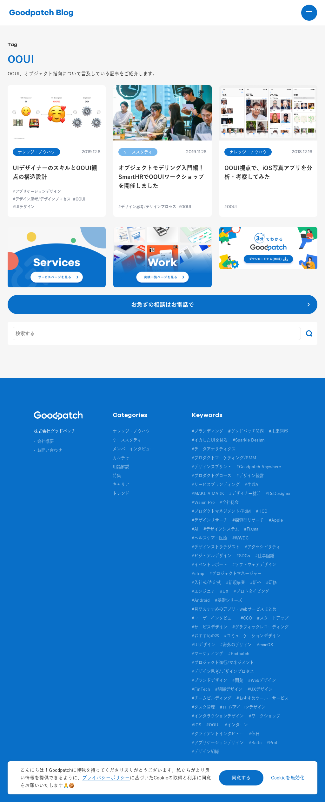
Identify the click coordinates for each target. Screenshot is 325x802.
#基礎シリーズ (228, 600)
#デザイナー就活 (245, 493)
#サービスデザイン (209, 627)
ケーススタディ (127, 440)
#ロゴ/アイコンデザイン (243, 707)
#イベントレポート (209, 564)
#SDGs (243, 555)
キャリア (121, 484)
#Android (201, 600)
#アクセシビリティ (262, 547)
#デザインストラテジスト (216, 547)
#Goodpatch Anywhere (258, 466)
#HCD (262, 511)
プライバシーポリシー (106, 777)
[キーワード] (157, 333)
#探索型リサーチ (248, 520)
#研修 (271, 582)
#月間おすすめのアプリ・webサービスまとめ (234, 609)
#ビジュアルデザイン (211, 555)
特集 (117, 475)
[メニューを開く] (309, 12)
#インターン (236, 725)
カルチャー (123, 458)
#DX (224, 591)
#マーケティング (207, 653)
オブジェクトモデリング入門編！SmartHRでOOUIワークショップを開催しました (161, 177)
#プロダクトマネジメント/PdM (221, 511)
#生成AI (252, 484)
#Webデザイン (262, 680)
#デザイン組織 (205, 751)
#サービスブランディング (216, 484)
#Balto (255, 742)
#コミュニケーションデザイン (252, 636)
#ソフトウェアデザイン (254, 564)
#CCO (246, 618)
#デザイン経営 (250, 475)
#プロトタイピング (251, 591)
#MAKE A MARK (208, 493)
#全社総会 (229, 502)
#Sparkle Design (249, 440)
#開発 (237, 680)
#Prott (273, 742)
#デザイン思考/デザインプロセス (223, 671)
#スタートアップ (273, 618)
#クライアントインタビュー (218, 733)
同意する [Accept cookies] (241, 777)
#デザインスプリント (211, 466)
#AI (195, 529)
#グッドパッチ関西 (246, 431)
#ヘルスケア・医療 (209, 538)
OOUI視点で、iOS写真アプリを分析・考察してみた (268, 172)
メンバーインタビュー (133, 449)
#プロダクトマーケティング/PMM (224, 458)
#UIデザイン (203, 644)
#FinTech (201, 689)
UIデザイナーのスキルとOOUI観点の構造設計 (55, 172)
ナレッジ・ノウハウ (131, 431)
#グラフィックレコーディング (260, 627)
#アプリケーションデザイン (218, 742)
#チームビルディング (211, 698)
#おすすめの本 (205, 636)
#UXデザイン (260, 689)
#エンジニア (203, 591)
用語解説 (121, 466)
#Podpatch (238, 653)
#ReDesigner (278, 493)
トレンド (121, 493)
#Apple (276, 520)
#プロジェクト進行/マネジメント (223, 662)
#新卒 (255, 582)
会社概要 (45, 441)
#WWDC (240, 538)
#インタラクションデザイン (218, 716)
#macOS (265, 644)
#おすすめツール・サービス (262, 698)
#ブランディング (207, 431)
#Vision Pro (203, 502)
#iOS (196, 725)
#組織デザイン (228, 689)
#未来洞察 (278, 431)
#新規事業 (235, 582)
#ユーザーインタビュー (213, 618)
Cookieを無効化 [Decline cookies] (288, 777)
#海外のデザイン (236, 644)
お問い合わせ (49, 450)
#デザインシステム (221, 529)
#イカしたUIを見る (210, 440)
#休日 (254, 733)
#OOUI (213, 725)
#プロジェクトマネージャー (235, 573)
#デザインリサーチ (209, 520)
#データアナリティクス (213, 449)
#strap (198, 573)
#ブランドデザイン (209, 680)
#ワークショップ (264, 716)
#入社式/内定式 (206, 582)
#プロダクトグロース (211, 475)
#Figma (251, 529)
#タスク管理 (203, 707)
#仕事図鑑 (264, 555)
